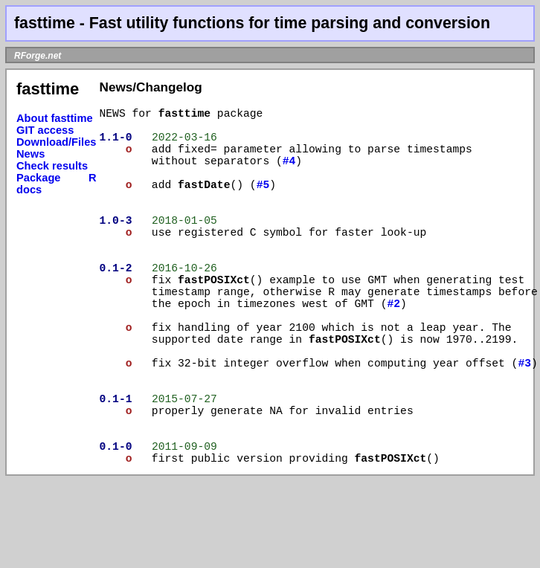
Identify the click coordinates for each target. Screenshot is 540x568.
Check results (52, 166)
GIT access (45, 130)
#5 (263, 198)
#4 (289, 171)
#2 (393, 335)
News (30, 154)
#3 (426, 418)
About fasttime (54, 118)
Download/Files (56, 142)
